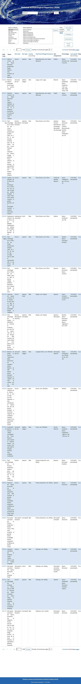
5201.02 (4, 611)
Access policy (68, 44)
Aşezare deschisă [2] (38, 32)
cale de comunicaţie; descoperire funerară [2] (38, 38)
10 (71, 50)
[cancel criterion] (38, 29)
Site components (13, 32)
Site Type (13, 31)
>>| (14, 50)
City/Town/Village (13, 38)
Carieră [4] (38, 43)
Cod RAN (42, 13)
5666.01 (4, 460)
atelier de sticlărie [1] (38, 35)
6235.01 (4, 237)
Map (79, 59)
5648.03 (4, 518)
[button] (78, 3)
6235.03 (4, 216)
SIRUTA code (13, 34)
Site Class (13, 29)
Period (13, 40)
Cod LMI (50, 13)
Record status (13, 43)
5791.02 (4, 352)
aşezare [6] (38, 31)
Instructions (68, 39)
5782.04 (4, 388)
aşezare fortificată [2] (38, 34)
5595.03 (4, 566)
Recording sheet (68, 29)
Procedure (68, 34)
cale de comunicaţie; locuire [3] (38, 41)
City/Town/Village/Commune (44, 54)
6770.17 (4, 93)
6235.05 (4, 121)
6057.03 (4, 315)
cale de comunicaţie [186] (38, 37)
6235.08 (4, 268)
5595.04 (4, 549)
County (13, 35)
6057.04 (4, 294)
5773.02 (4, 427)
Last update (73, 54)
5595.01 (4, 579)
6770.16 (4, 59)
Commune (13, 37)
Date (13, 41)
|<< (3, 50)
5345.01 (4, 80)
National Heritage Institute (51, 679)
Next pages (76, 50)
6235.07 (4, 177)
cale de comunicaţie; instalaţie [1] (38, 40)
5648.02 (4, 483)
